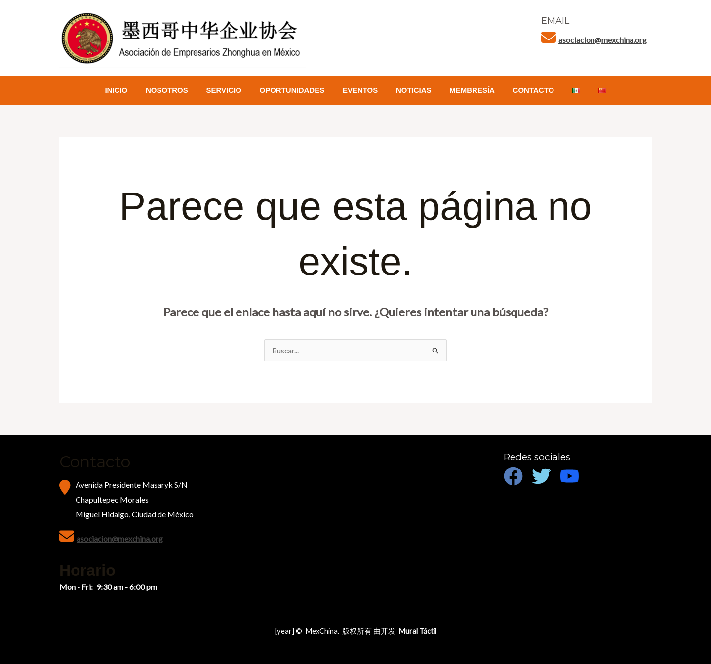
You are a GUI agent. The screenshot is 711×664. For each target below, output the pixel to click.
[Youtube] (569, 476)
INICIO (130, 90)
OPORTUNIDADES (297, 90)
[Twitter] (541, 476)
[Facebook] (513, 476)
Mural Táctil (417, 631)
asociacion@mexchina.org (602, 39)
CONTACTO (525, 90)
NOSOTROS (178, 90)
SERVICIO (231, 90)
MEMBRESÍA (467, 90)
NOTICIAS (412, 90)
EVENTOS (361, 90)
